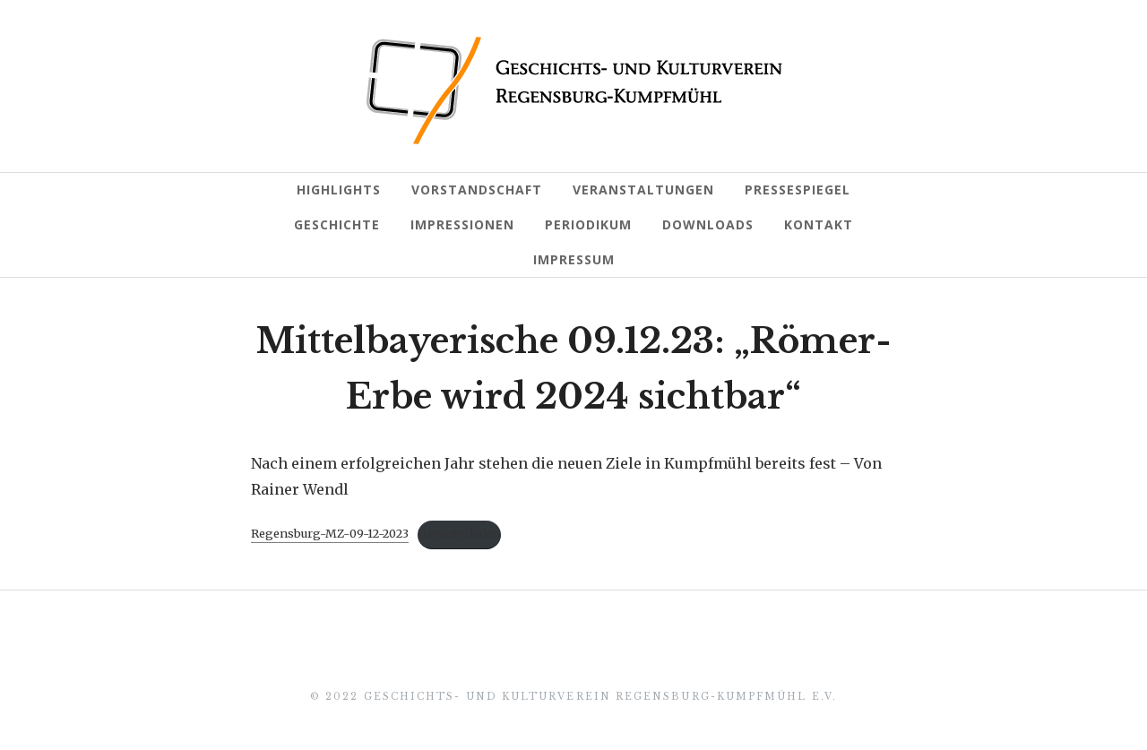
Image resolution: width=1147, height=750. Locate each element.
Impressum (574, 259)
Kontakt (818, 224)
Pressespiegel (797, 189)
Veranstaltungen (643, 189)
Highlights (339, 189)
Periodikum (588, 224)
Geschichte (337, 224)
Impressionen (462, 224)
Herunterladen (459, 533)
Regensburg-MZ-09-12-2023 (330, 533)
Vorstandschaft (476, 189)
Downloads (708, 224)
